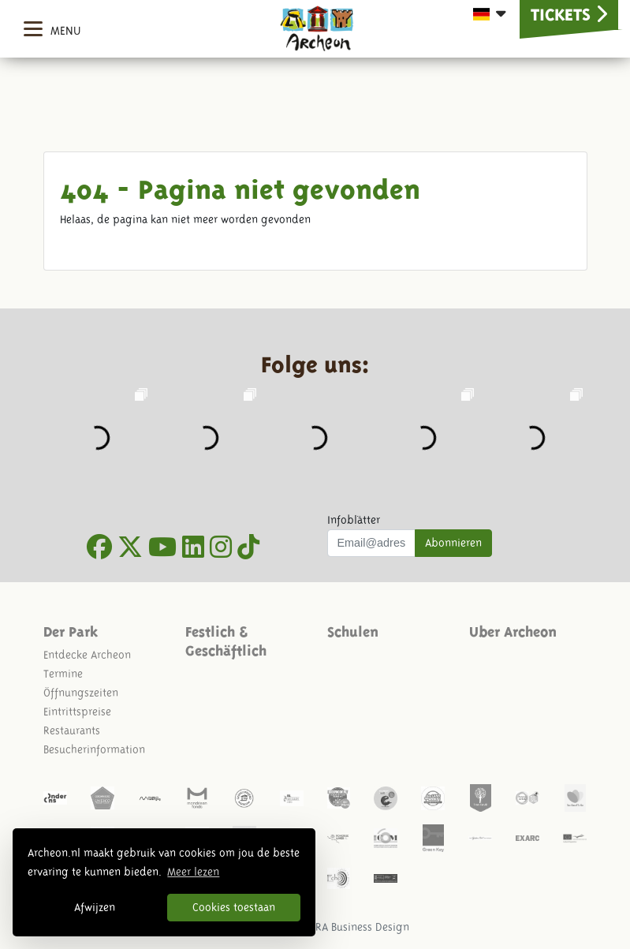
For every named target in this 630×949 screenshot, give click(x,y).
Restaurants (71, 730)
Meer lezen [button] (193, 871)
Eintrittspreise (77, 711)
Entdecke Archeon (87, 654)
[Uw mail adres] (371, 543)
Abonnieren (453, 542)
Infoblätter (353, 520)
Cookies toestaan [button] (233, 907)
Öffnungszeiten (80, 692)
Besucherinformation (94, 749)
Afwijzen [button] (94, 907)
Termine (63, 673)
